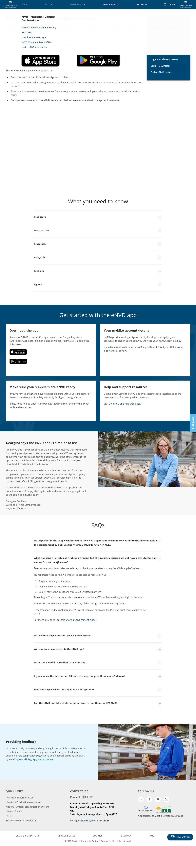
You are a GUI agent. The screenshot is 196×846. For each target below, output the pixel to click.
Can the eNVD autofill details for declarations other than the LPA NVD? (75, 703)
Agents (38, 284)
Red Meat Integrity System (20, 797)
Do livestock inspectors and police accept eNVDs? (63, 635)
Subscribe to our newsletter (21, 820)
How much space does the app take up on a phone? (64, 689)
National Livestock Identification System (27, 806)
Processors (40, 244)
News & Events (14, 811)
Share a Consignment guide (81, 619)
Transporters (41, 230)
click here (109, 350)
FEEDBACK (125, 835)
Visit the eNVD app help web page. (122, 403)
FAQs (8, 816)
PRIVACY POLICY (66, 835)
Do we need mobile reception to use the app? (60, 662)
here (106, 820)
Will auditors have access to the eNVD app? (59, 649)
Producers (40, 217)
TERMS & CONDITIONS (27, 835)
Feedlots (39, 271)
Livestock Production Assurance (23, 802)
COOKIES (98, 835)
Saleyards (39, 257)
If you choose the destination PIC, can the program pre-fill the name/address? (79, 676)
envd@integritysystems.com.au (36, 759)
